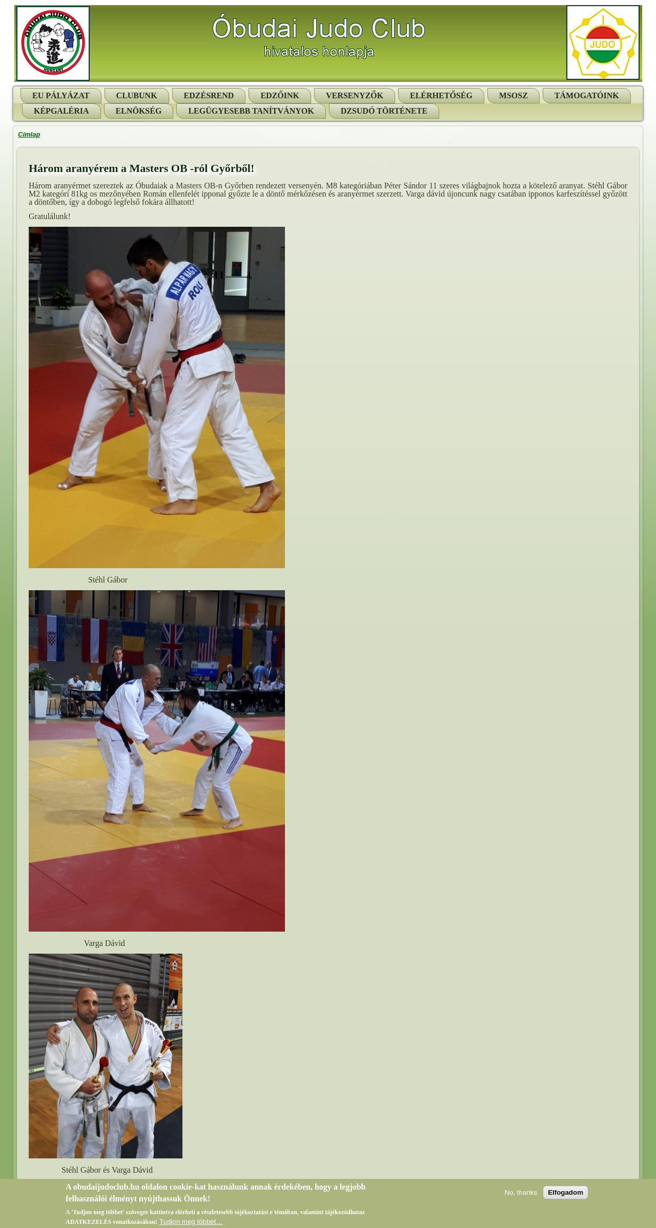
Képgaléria (61, 110)
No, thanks (520, 1194)
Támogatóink (587, 95)
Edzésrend (209, 95)
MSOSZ (513, 95)
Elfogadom (565, 1194)
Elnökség (139, 110)
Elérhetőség (441, 95)
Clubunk (136, 95)
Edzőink (279, 95)
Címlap (29, 134)
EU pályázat (61, 95)
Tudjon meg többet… (191, 1223)
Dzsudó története (384, 110)
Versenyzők (354, 95)
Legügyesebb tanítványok (251, 110)
